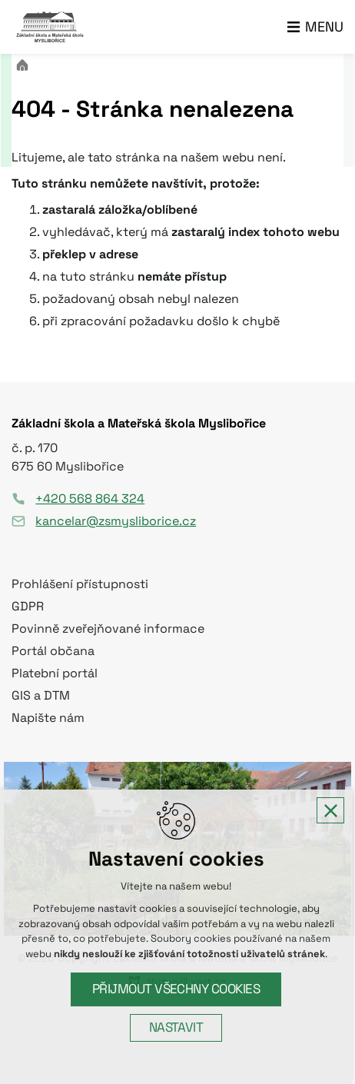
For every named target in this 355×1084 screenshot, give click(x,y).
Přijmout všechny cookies (178, 989)
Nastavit (178, 1027)
